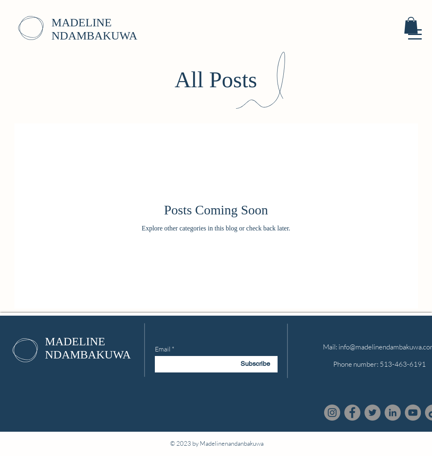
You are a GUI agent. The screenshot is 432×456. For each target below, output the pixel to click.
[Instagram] (332, 413)
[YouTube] (413, 413)
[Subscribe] (255, 364)
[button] (415, 34)
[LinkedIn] (393, 413)
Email (162, 349)
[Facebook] (352, 413)
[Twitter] (372, 413)
